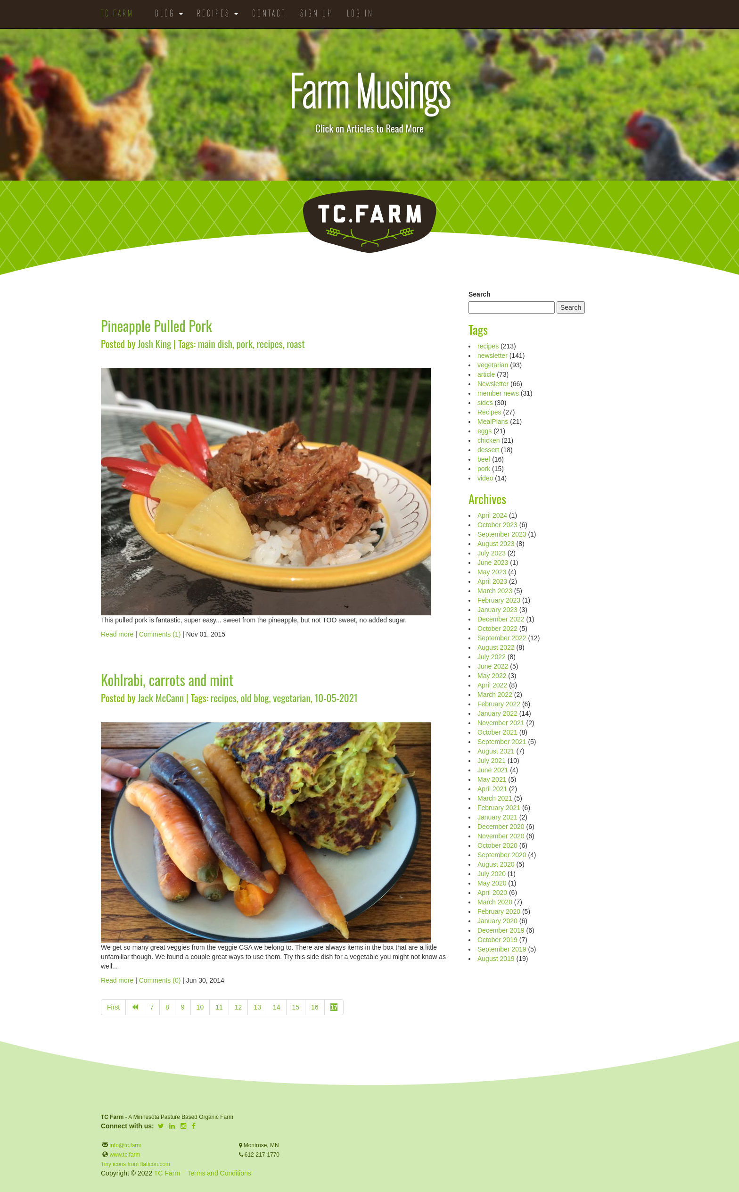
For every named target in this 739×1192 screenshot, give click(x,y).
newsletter (492, 355)
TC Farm (167, 1173)
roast (296, 343)
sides (485, 402)
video (485, 478)
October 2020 (497, 845)
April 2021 (492, 789)
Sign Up (316, 14)
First (113, 1007)
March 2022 (494, 694)
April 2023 (492, 581)
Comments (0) (160, 980)
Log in (360, 14)
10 (200, 1007)
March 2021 (494, 798)
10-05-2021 (335, 697)
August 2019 (496, 958)
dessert (488, 450)
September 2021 (501, 741)
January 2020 (497, 921)
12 (238, 1007)
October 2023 (497, 525)
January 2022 (497, 713)
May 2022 (491, 675)
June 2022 (492, 666)
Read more (117, 634)
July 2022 (491, 657)
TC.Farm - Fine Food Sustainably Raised (369, 221)
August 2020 (496, 864)
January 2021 (497, 817)
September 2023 (501, 534)
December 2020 (501, 826)
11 (219, 1007)
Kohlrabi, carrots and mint (167, 679)
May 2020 (491, 883)
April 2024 (492, 515)
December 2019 (501, 930)
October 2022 (497, 628)
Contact (269, 14)
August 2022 (496, 647)
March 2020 (494, 902)
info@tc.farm (124, 1145)
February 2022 (498, 704)
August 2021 (496, 751)
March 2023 (494, 591)
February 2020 (498, 911)
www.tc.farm (125, 1154)
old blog (254, 697)
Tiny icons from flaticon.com (135, 1164)
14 (276, 1007)
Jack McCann (161, 697)
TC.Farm (117, 14)
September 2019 (501, 949)
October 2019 (497, 940)
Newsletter (493, 384)
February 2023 (498, 600)
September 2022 (501, 638)
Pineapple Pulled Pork (156, 325)
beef (483, 459)
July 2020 (491, 873)
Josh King (154, 343)
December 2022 (501, 619)
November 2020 (501, 836)
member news (498, 393)
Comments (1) (160, 634)
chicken (488, 440)
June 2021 (492, 770)
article (486, 374)
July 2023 (491, 553)
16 (315, 1007)
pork (245, 343)
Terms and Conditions (219, 1173)
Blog (169, 14)
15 (296, 1007)
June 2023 (492, 562)
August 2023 (496, 543)
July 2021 (491, 760)
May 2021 (491, 779)
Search (479, 294)
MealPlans (492, 421)
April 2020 (492, 892)
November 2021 (501, 723)
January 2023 (497, 609)
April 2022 (492, 685)
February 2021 (498, 807)
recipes (269, 343)
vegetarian (291, 697)
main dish (215, 343)
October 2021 (497, 732)
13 (257, 1007)
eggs (484, 431)
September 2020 (501, 855)
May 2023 (491, 572)
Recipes (217, 14)
